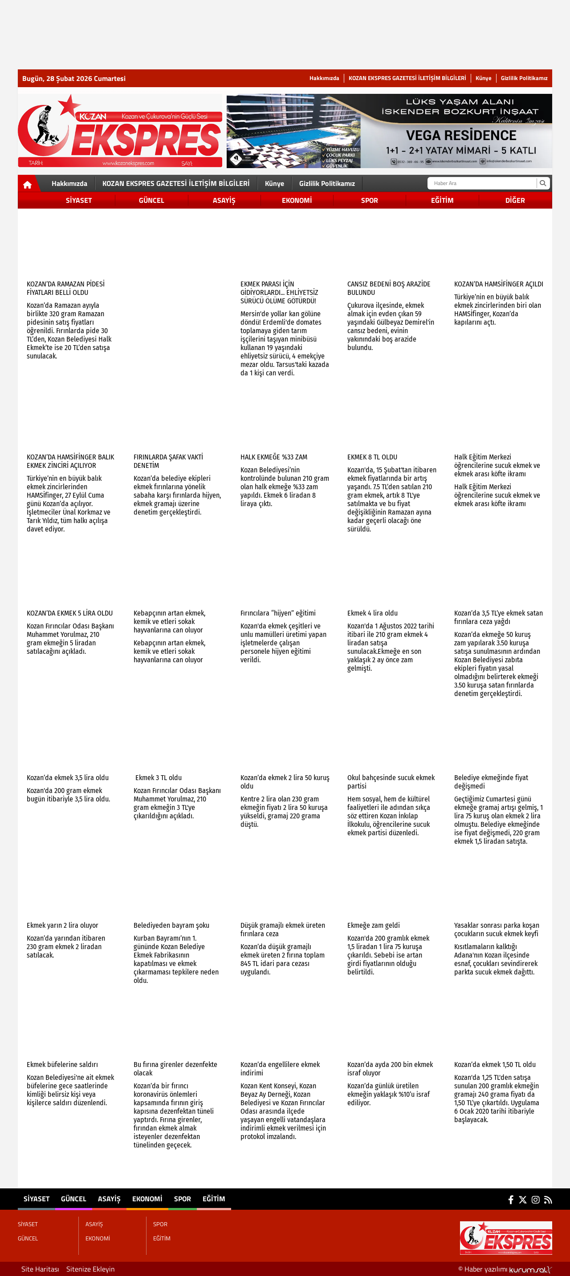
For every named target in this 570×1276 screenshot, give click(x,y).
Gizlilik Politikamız (524, 78)
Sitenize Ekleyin (90, 1269)
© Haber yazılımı (505, 1269)
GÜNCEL (151, 200)
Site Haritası (40, 1269)
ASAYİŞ (224, 200)
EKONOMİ (297, 200)
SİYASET (79, 200)
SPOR (369, 200)
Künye (484, 78)
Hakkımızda (324, 78)
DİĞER (515, 200)
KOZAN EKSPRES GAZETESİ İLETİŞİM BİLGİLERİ (407, 78)
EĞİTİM (442, 200)
